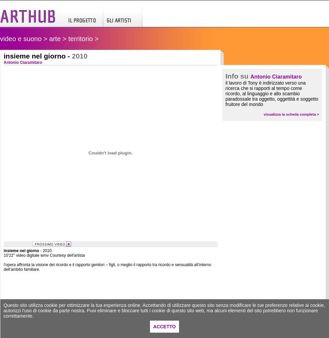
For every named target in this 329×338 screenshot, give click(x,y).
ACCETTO (164, 326)
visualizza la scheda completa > (291, 114)
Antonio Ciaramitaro (276, 77)
